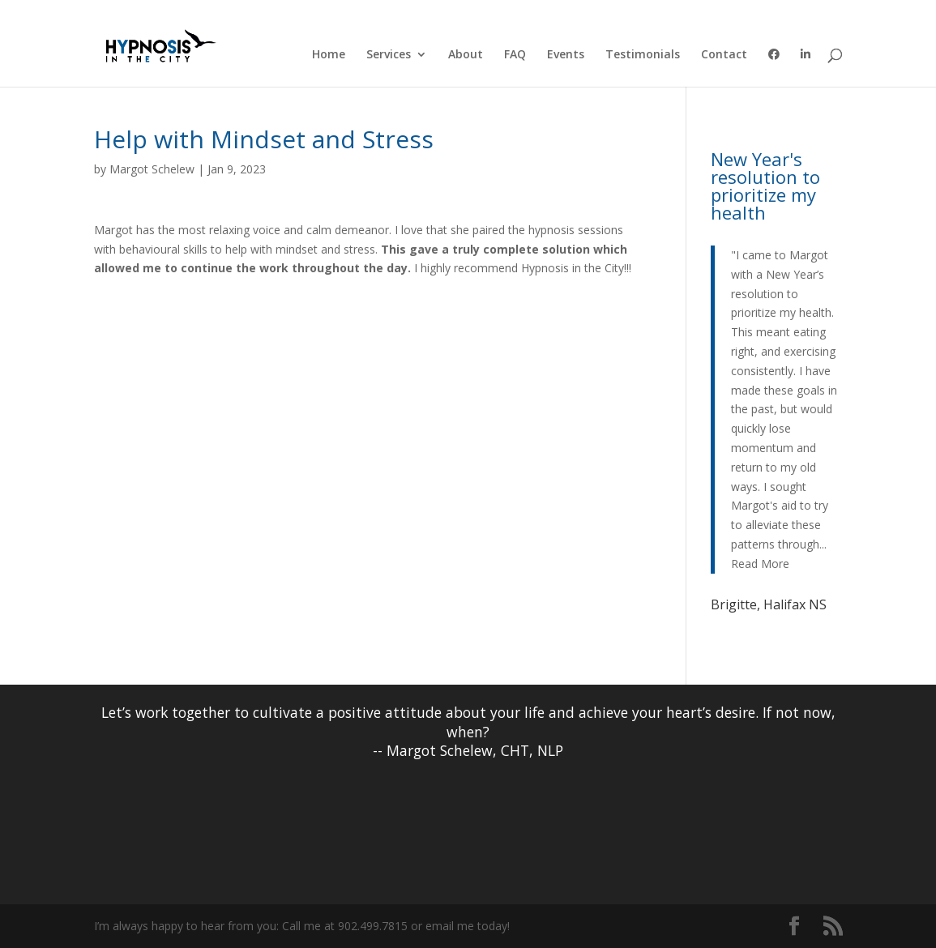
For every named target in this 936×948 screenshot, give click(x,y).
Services (388, 55)
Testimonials (642, 55)
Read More (760, 563)
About (465, 55)
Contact (724, 55)
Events (565, 55)
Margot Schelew (151, 169)
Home (328, 55)
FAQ (515, 55)
